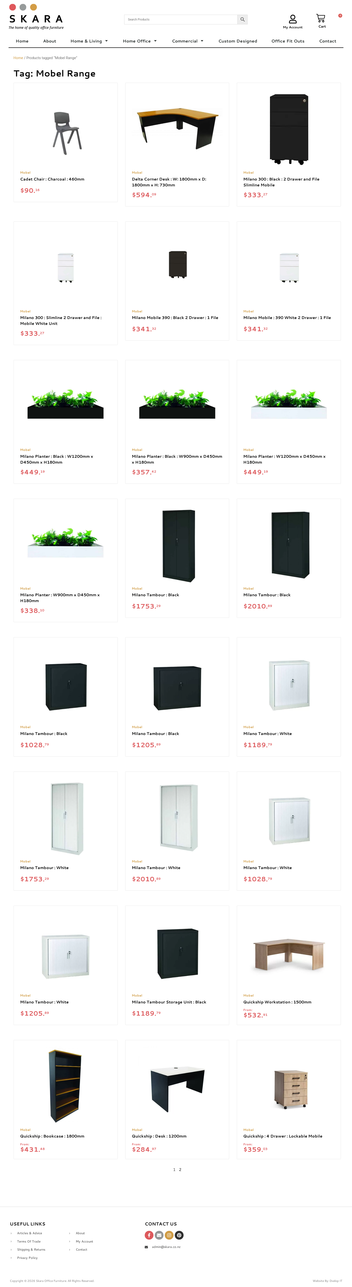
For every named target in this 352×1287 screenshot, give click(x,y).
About (49, 41)
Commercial (188, 41)
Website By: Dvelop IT (327, 1281)
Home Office (140, 41)
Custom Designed (237, 41)
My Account (293, 27)
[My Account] (292, 19)
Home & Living (89, 41)
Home (22, 41)
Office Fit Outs (288, 41)
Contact (327, 41)
